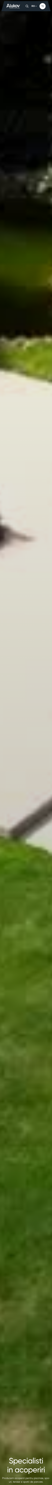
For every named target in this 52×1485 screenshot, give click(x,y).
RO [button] (34, 6)
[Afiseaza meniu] (43, 6)
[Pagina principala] (13, 6)
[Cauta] (27, 6)
